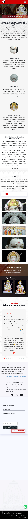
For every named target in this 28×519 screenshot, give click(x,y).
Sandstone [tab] (11, 194)
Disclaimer (12, 515)
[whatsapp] (25, 507)
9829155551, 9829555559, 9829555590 (16, 376)
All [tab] (6, 194)
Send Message (18, 431)
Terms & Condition (21, 515)
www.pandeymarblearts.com (13, 379)
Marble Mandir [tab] (18, 194)
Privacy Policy (22, 517)
